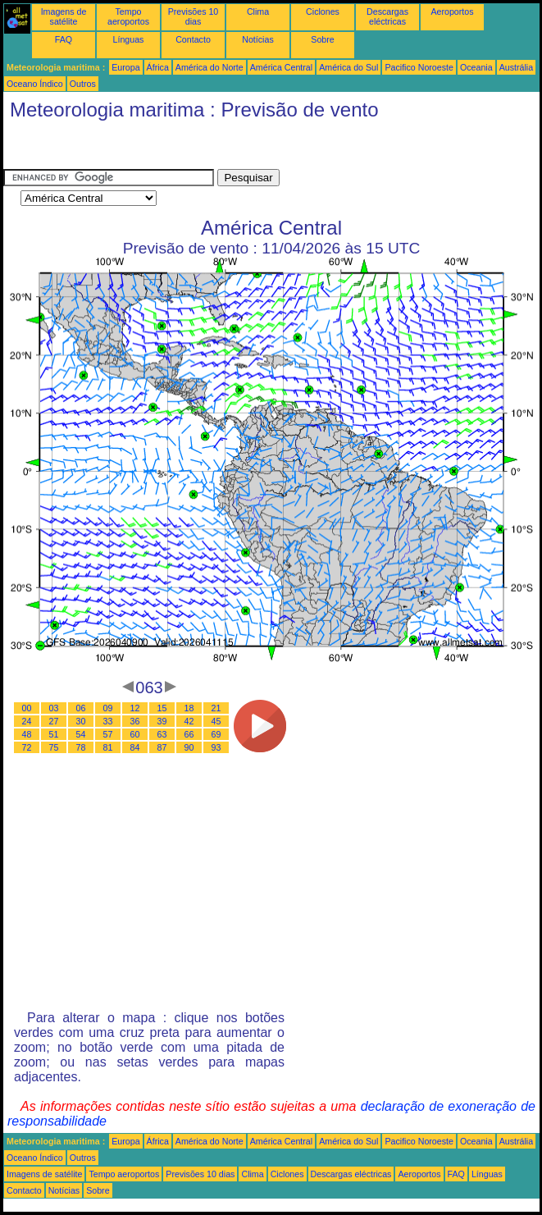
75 (54, 747)
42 (189, 721)
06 (81, 708)
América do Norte (209, 67)
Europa (125, 67)
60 (135, 734)
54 (81, 734)
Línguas (128, 39)
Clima (258, 11)
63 (162, 734)
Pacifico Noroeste (419, 67)
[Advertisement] (134, 148)
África (158, 67)
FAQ (63, 39)
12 (135, 708)
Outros (83, 84)
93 (216, 747)
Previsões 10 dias (193, 16)
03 (54, 708)
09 (108, 708)
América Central (281, 67)
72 (27, 747)
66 (189, 734)
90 (189, 747)
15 (162, 708)
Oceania (476, 67)
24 (27, 721)
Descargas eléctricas (387, 16)
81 (108, 747)
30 (81, 721)
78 (81, 747)
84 (135, 747)
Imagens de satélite (64, 16)
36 (135, 721)
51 (54, 734)
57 (108, 734)
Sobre (322, 39)
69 (216, 734)
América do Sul (348, 67)
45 (216, 721)
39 (162, 721)
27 (54, 721)
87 (162, 747)
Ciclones (322, 11)
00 (27, 708)
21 (216, 708)
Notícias (258, 39)
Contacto (193, 39)
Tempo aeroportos (128, 16)
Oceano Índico (35, 84)
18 (189, 708)
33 (108, 721)
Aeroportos (451, 11)
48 (27, 734)
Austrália (516, 67)
